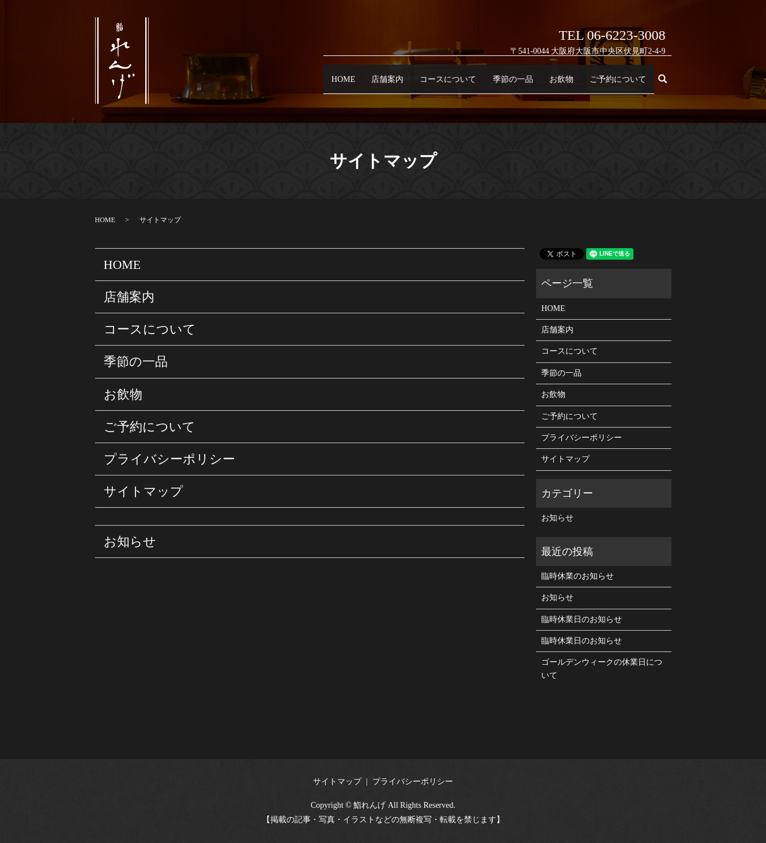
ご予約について (615, 83)
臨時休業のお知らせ (577, 576)
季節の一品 (502, 83)
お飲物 (555, 83)
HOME (321, 83)
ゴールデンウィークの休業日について (601, 668)
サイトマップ (143, 491)
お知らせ (130, 541)
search (667, 84)
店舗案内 (369, 83)
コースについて (433, 83)
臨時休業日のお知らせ (581, 619)
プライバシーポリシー (169, 459)
